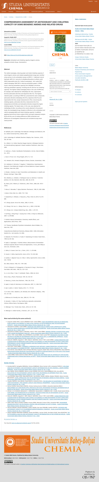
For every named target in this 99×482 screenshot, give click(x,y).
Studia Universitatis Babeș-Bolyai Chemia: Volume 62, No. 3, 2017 (38, 378)
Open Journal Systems (81, 101)
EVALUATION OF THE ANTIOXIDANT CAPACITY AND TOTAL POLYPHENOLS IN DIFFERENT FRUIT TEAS (35, 373)
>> (16, 419)
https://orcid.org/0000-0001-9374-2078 (12, 49)
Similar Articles (9, 363)
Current (4, 11)
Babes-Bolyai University (81, 67)
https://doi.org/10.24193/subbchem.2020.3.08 (20, 55)
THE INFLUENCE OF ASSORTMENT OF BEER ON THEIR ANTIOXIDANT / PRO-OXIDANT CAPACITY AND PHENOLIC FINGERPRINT (38, 382)
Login (96, 1)
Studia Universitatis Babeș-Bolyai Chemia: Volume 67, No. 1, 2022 (49, 348)
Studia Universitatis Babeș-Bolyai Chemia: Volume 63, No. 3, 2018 (37, 393)
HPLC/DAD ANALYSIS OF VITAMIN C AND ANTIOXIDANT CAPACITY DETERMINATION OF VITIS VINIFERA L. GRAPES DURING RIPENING (38, 367)
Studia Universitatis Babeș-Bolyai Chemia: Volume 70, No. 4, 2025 (32, 369)
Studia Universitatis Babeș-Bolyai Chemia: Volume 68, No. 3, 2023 (32, 325)
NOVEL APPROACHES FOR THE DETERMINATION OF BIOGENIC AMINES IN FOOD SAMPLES (40, 378)
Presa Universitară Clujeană (82, 74)
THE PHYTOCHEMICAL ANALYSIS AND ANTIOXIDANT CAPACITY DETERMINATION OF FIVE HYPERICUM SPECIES (38, 413)
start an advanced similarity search (21, 423)
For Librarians (78, 94)
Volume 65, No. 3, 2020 (20, 17)
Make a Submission (80, 19)
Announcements (50, 11)
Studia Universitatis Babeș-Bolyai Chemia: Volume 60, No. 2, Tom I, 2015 (37, 337)
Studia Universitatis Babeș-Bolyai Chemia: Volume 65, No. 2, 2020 (49, 333)
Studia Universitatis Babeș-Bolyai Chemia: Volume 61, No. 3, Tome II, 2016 (37, 373)
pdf (53, 65)
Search (93, 11)
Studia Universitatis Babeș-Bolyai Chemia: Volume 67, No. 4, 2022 (39, 389)
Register (91, 1)
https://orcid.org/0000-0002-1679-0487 (12, 42)
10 (13, 419)
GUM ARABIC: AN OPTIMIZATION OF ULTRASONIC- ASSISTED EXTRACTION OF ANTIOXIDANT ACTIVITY (35, 392)
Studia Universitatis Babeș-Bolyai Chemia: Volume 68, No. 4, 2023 (26, 353)
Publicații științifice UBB (81, 80)
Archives (11, 11)
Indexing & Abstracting (22, 11)
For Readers (78, 89)
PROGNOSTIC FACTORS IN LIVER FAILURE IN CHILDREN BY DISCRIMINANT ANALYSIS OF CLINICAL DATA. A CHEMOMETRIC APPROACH (37, 335)
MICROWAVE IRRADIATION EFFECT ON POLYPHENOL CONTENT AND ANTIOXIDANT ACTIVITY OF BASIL (37, 403)
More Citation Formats (56, 91)
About (59, 11)
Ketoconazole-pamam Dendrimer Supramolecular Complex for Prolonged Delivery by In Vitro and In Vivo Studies (38, 351)
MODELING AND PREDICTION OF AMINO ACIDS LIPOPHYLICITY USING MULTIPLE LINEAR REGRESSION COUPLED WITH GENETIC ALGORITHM (36, 327)
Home (5, 17)
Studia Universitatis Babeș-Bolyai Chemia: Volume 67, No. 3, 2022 (38, 415)
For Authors (78, 92)
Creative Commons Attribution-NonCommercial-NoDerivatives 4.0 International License (59, 125)
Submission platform (37, 11)
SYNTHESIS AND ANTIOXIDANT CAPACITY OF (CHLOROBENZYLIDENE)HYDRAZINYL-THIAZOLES (37, 408)
